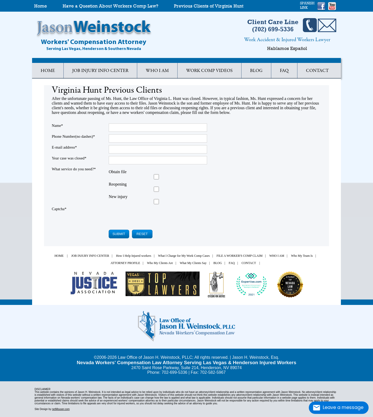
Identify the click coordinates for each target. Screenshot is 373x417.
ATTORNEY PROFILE (125, 263)
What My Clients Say (193, 263)
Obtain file (118, 172)
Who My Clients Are (160, 263)
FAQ (284, 71)
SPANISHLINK (307, 5)
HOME (48, 71)
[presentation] (140, 217)
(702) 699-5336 (273, 29)
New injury (118, 196)
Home (40, 6)
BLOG (256, 71)
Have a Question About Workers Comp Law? (110, 6)
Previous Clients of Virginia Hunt (208, 6)
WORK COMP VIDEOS (209, 71)
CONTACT (317, 71)
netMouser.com (61, 409)
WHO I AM (157, 71)
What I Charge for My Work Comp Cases (184, 256)
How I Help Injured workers (133, 256)
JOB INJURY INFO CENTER (90, 256)
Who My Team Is (302, 256)
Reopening (118, 184)
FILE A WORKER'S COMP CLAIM (240, 256)
